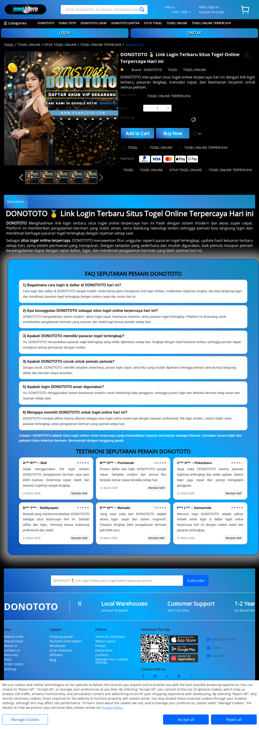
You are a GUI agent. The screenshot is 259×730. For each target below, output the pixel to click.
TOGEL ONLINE (177, 23)
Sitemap (10, 669)
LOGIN (64, 33)
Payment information (66, 641)
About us (11, 645)
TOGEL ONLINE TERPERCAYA (211, 23)
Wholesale (57, 645)
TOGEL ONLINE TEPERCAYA (100, 44)
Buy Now (172, 133)
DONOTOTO (46, 23)
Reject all (234, 719)
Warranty (11, 655)
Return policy (105, 641)
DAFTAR (194, 33)
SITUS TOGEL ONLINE (60, 44)
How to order (14, 636)
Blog (53, 660)
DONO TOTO (67, 23)
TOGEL (9, 45)
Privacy (100, 645)
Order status (13, 664)
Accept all (186, 719)
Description (16, 201)
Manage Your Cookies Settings (111, 661)
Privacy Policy (112, 707)
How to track (13, 641)
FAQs (8, 659)
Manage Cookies (25, 719)
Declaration (104, 650)
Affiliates (56, 655)
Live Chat (215, 656)
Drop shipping (60, 650)
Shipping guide (61, 636)
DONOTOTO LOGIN (94, 23)
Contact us (12, 650)
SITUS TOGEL (153, 23)
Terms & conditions (110, 636)
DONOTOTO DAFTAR (125, 23)
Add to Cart (138, 133)
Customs (101, 655)
